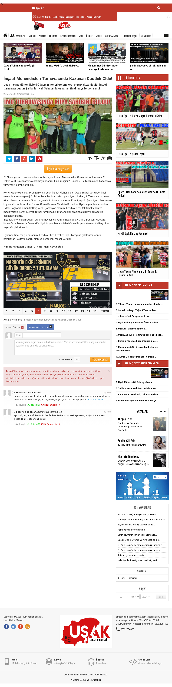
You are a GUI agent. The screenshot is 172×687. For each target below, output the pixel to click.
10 (63, 311)
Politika (42, 36)
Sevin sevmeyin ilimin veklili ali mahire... (137, 534)
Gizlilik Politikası (129, 578)
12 (76, 311)
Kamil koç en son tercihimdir (132, 529)
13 (82, 311)
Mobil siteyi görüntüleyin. (24, 661)
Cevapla (20, 405)
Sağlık (98, 36)
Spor (80, 36)
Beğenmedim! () (51, 405)
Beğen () (34, 405)
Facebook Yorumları (40, 327)
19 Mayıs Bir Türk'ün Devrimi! (132, 444)
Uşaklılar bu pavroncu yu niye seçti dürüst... (139, 540)
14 (88, 311)
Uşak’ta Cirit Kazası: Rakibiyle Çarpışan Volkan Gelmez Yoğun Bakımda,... (70, 17)
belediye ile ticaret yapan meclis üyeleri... (138, 560)
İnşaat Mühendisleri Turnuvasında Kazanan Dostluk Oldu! (52, 319)
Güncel (31, 36)
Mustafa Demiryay (128, 456)
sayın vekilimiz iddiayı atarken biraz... (136, 524)
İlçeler (89, 36)
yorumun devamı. (96, 399)
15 (95, 311)
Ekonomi (53, 36)
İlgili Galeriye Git (58, 169)
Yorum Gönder (15, 327)
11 (69, 311)
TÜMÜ (105, 311)
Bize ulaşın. (102, 661)
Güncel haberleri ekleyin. (150, 661)
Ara (161, 596)
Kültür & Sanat (112, 36)
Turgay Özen (125, 418)
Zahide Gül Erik (126, 440)
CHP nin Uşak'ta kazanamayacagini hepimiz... (140, 545)
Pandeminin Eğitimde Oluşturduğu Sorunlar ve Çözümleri (130, 426)
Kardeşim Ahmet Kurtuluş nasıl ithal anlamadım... (142, 519)
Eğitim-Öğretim (67, 36)
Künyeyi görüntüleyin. (64, 661)
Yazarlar (20, 36)
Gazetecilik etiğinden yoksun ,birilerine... (138, 514)
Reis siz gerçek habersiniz (131, 555)
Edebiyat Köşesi (130, 36)
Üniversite (146, 36)
